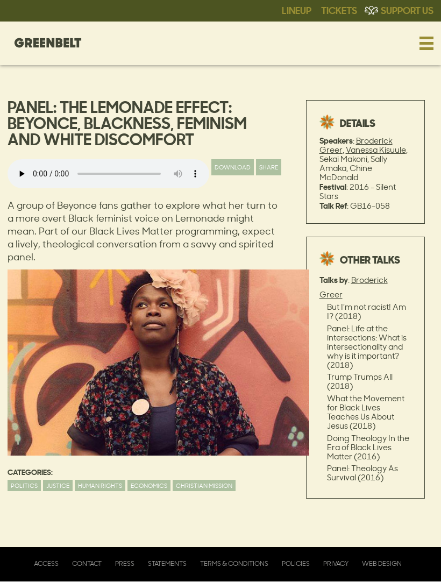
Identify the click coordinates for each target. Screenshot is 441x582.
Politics (24, 485)
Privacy (335, 563)
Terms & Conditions (234, 563)
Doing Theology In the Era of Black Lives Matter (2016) (368, 447)
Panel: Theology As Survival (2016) (362, 473)
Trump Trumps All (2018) (360, 381)
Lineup (296, 10)
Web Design (382, 563)
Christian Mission (204, 485)
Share (268, 167)
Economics (149, 485)
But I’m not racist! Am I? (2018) (366, 311)
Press (124, 563)
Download (233, 167)
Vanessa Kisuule (376, 149)
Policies (296, 563)
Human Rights (100, 485)
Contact (87, 563)
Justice (57, 485)
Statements (167, 563)
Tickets (339, 10)
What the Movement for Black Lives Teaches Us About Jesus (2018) (365, 412)
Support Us (407, 10)
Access (46, 563)
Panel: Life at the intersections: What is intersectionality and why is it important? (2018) (367, 347)
